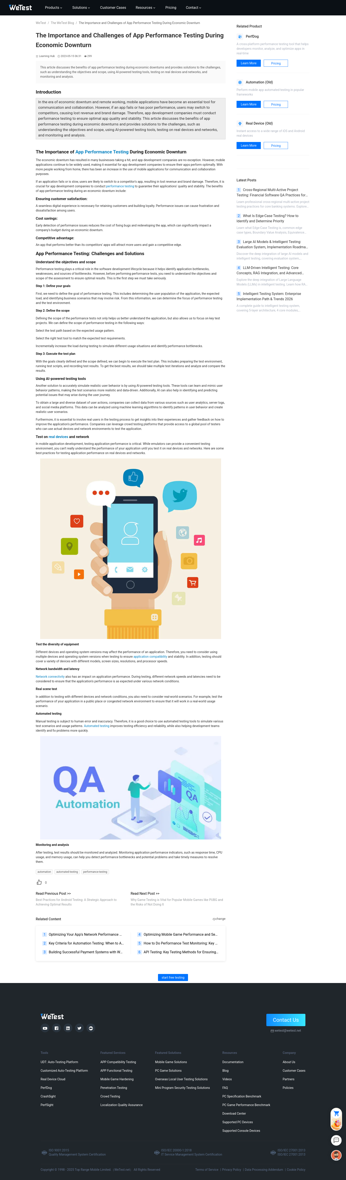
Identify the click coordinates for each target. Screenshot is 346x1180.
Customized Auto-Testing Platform (64, 1070)
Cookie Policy (296, 1169)
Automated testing (96, 726)
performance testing (120, 186)
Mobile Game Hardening (117, 1079)
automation (44, 871)
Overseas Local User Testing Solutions (181, 1079)
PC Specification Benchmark (241, 1096)
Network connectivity (50, 676)
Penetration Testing (113, 1088)
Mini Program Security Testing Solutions (182, 1088)
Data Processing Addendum (264, 1169)
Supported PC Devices (237, 1122)
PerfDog (46, 1088)
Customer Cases (294, 1070)
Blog (225, 1070)
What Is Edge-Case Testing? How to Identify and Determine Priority (268, 218)
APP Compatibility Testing (118, 1062)
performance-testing (95, 871)
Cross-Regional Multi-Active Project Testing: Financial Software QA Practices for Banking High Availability (271, 193)
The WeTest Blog (62, 23)
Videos (227, 1079)
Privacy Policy (231, 1169)
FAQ (225, 1088)
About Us (289, 1062)
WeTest (41, 23)
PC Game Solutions (168, 1070)
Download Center (234, 1113)
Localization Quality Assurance (121, 1105)
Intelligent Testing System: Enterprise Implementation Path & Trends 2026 (269, 296)
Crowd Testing (110, 1096)
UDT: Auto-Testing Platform (59, 1062)
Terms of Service (206, 1169)
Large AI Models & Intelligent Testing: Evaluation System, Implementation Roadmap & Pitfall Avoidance (272, 245)
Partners (288, 1079)
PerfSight (47, 1105)
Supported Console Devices (241, 1130)
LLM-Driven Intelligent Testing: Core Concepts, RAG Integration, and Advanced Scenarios (269, 271)
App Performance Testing (102, 152)
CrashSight (48, 1096)
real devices (58, 437)
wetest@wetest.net (288, 1030)
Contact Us (286, 1020)
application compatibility (150, 656)
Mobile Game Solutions (171, 1062)
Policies (288, 1088)
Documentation (233, 1062)
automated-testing (67, 871)
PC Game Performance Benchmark (246, 1105)
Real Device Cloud (53, 1079)
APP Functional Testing (116, 1070)
